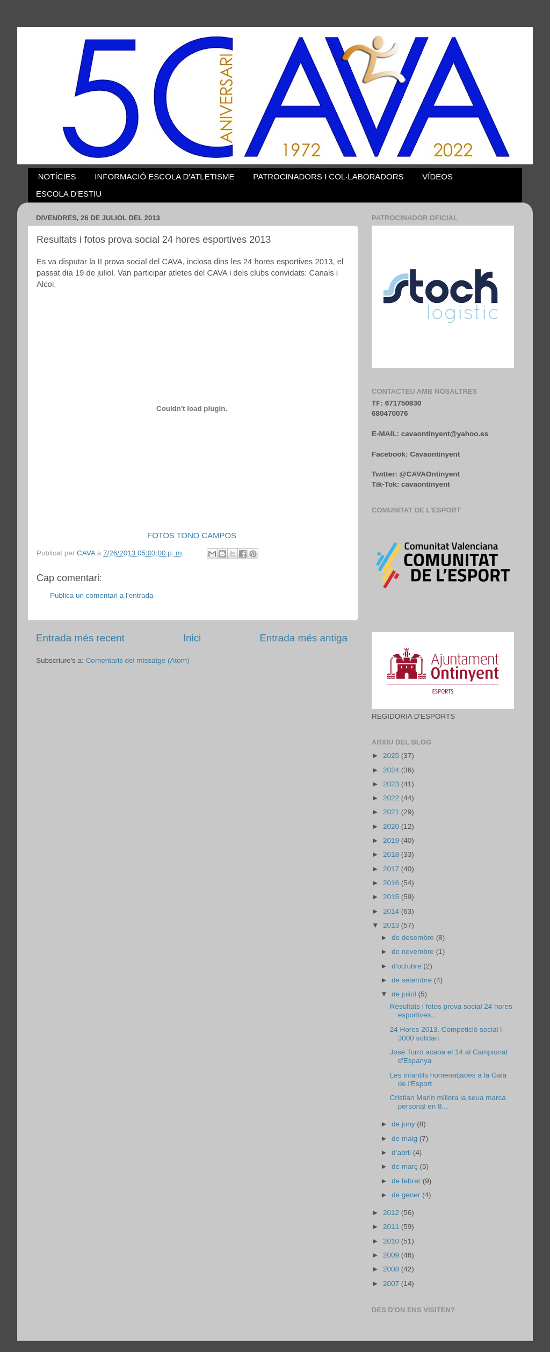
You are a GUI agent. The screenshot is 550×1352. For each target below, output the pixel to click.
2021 (392, 812)
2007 (392, 1283)
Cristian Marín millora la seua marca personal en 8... (448, 1102)
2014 (392, 911)
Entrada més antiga (303, 638)
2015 (392, 897)
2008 (392, 1269)
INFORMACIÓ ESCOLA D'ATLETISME (164, 176)
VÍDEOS (437, 176)
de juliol (405, 994)
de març (406, 1166)
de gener (407, 1195)
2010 (392, 1241)
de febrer (407, 1181)
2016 (392, 883)
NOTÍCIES (57, 176)
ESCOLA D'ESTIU (69, 193)
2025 (392, 755)
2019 (392, 840)
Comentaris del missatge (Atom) (138, 660)
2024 (392, 770)
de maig (405, 1138)
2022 (392, 798)
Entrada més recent (80, 638)
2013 (392, 925)
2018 (392, 854)
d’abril (402, 1152)
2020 (392, 826)
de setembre (413, 980)
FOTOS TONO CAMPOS (191, 535)
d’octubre (407, 966)
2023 (392, 784)
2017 (392, 869)
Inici (192, 638)
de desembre (414, 938)
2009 (392, 1255)
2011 (392, 1227)
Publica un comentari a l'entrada (101, 595)
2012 (392, 1213)
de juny (404, 1124)
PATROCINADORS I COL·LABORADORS (328, 176)
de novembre (414, 952)
